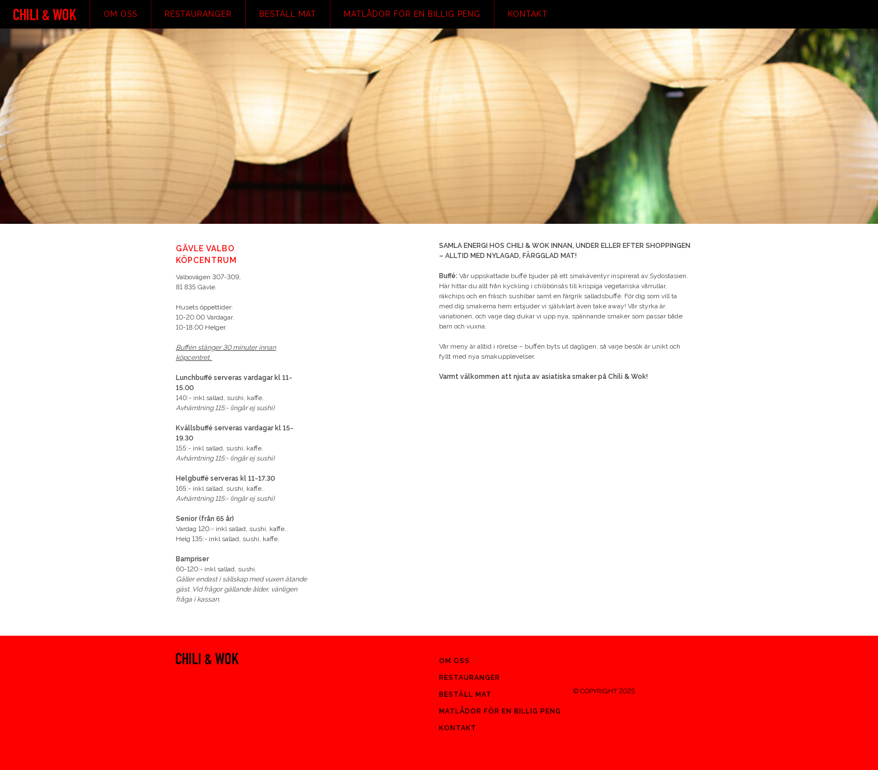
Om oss (120, 14)
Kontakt (528, 14)
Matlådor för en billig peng (412, 14)
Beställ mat (287, 14)
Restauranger (198, 14)
